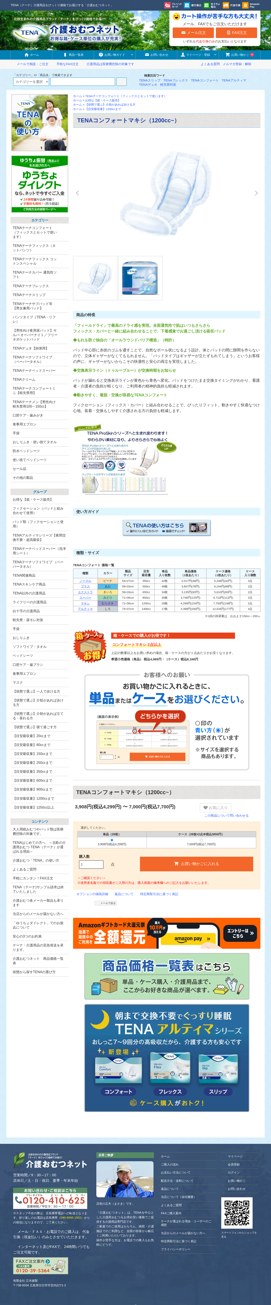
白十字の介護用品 (26, 611)
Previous (79, 193)
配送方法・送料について (177, 1159)
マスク (18, 682)
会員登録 (231, 1142)
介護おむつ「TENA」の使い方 (36, 860)
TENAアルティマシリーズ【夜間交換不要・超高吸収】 (39, 537)
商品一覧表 (73, 54)
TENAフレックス (175, 80)
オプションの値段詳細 (90, 872)
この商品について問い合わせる (224, 793)
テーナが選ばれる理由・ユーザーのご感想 (186, 1201)
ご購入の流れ (170, 1142)
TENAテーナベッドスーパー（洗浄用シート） (39, 551)
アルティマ (85, 587)
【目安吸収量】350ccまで (32, 771)
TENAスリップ (149, 80)
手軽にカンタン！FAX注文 (33, 878)
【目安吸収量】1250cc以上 (33, 807)
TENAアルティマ (234, 80)
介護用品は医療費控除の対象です (108, 64)
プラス (85, 564)
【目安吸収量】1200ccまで (103, 109)
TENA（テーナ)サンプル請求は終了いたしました (38, 889)
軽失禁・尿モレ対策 (28, 620)
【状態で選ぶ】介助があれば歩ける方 (110, 104)
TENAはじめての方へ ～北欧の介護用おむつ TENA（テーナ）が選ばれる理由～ (39, 847)
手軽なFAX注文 (65, 64)
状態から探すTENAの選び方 (34, 972)
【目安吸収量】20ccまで (31, 736)
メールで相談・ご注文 (30, 64)
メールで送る (106, 881)
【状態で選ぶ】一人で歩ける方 (36, 691)
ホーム (31, 54)
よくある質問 (210, 64)
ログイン (231, 1151)
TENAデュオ (148, 84)
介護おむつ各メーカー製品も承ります (38, 902)
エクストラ (85, 570)
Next (254, 193)
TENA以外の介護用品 (29, 593)
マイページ (233, 1134)
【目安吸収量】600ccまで (32, 780)
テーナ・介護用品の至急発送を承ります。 (38, 947)
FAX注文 (236, 32)
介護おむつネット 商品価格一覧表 (38, 961)
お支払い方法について (176, 1151)
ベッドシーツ (23, 655)
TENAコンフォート (205, 80)
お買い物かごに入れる (196, 841)
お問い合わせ (156, 54)
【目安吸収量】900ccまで (32, 789)
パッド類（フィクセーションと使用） (38, 524)
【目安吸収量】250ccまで (32, 762)
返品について (122, 872)
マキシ (85, 581)
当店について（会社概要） (178, 1175)
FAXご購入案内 (171, 1191)
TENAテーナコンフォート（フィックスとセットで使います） (126, 96)
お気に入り (215, 786)
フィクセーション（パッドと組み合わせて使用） (38, 510)
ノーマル (85, 559)
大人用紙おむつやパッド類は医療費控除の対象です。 (38, 831)
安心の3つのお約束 (27, 936)
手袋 (16, 629)
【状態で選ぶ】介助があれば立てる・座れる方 (38, 716)
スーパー (85, 576)
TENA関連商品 (24, 575)
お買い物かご (239, 54)
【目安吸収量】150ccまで (32, 754)
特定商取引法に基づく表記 (157, 872)
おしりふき (21, 638)
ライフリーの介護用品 (30, 602)
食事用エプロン (24, 673)
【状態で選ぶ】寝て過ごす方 (35, 727)
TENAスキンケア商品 (29, 584)
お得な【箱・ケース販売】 (103, 100)
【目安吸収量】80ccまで (31, 745)
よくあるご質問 (24, 869)
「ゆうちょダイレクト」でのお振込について (38, 925)
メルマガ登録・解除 (237, 64)
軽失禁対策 (168, 84)
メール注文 (193, 32)
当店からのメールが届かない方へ (38, 914)
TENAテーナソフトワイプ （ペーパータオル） (38, 564)
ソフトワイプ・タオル (30, 646)
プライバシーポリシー (176, 1227)
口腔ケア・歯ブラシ (28, 664)
